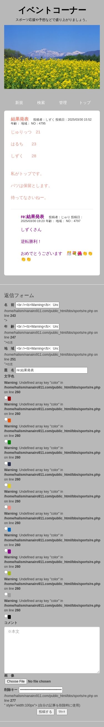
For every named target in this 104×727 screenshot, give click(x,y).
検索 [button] (41, 102)
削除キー (10, 690)
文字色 (9, 376)
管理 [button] (63, 102)
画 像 (36, 679)
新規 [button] (19, 102)
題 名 (9, 370)
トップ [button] (85, 102)
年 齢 (9, 326)
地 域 (9, 348)
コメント (10, 623)
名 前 (9, 305)
